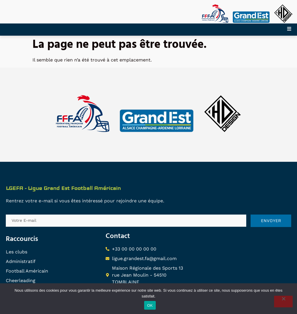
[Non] (283, 301)
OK (150, 305)
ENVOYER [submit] (271, 220)
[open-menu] (292, 29)
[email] (126, 221)
